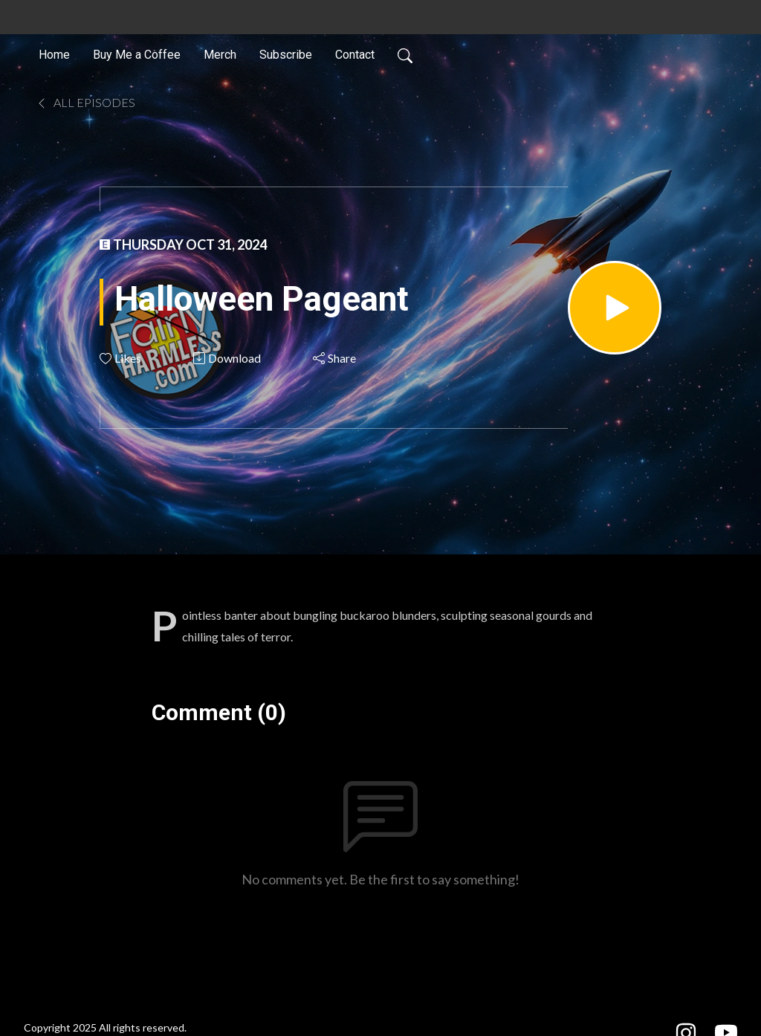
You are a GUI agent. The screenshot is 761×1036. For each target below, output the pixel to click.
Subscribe (285, 55)
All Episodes (85, 102)
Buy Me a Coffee (137, 55)
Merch (220, 55)
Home (54, 55)
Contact (355, 55)
